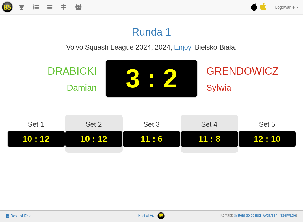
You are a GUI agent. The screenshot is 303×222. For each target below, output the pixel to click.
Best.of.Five (19, 216)
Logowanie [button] (287, 7)
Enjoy (182, 47)
